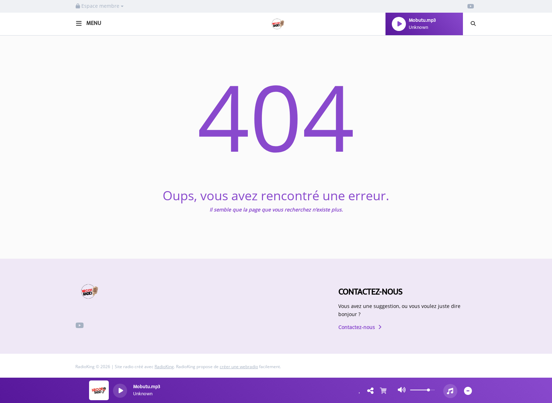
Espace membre (100, 5)
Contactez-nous (360, 327)
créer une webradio (239, 367)
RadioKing (164, 367)
